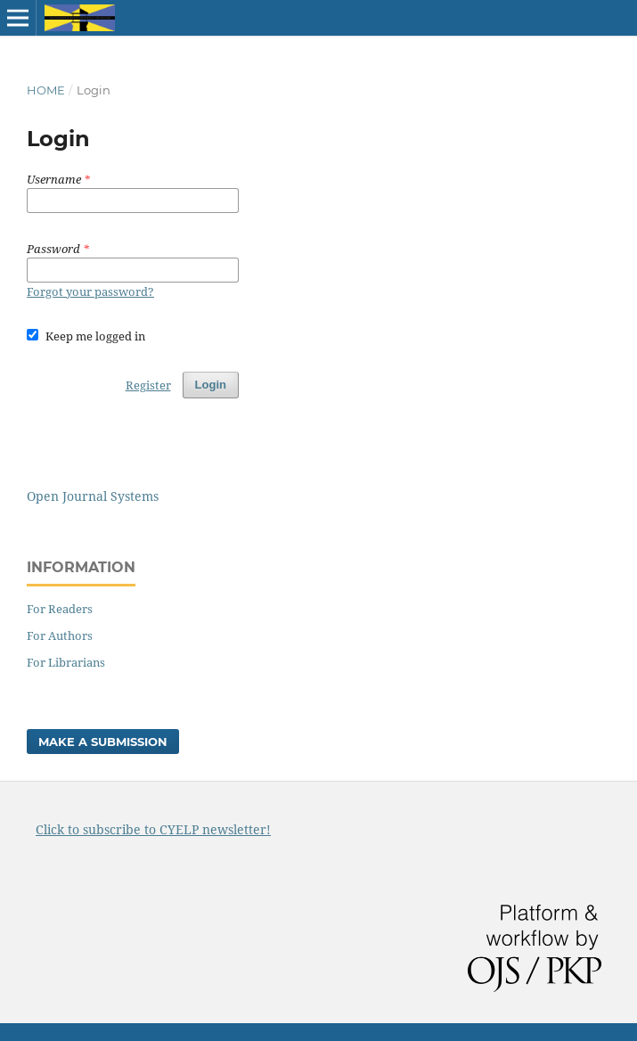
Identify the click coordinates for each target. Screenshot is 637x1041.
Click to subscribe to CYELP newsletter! (153, 829)
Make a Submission (102, 741)
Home (46, 90)
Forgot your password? (90, 291)
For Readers (60, 609)
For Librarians (66, 662)
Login (210, 384)
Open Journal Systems (93, 496)
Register (148, 385)
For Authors (60, 635)
